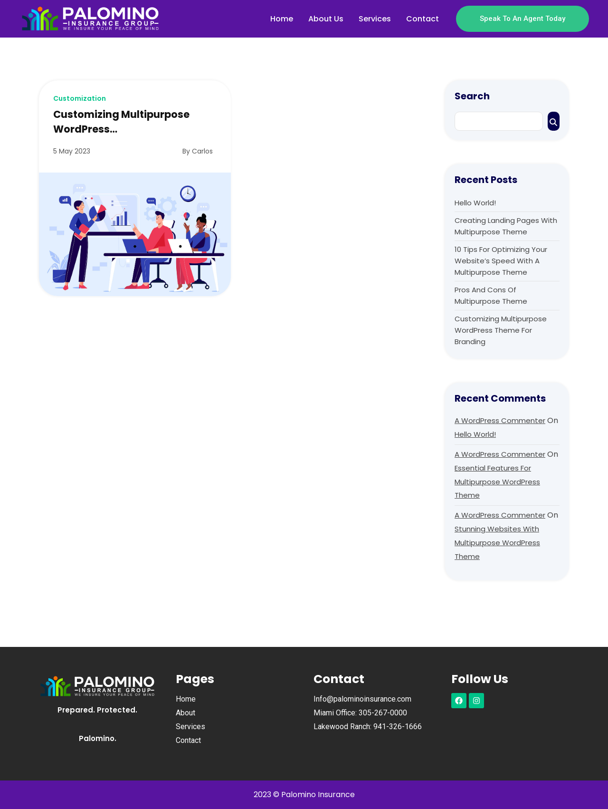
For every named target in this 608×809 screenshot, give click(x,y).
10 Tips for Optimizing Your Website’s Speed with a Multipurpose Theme (501, 260)
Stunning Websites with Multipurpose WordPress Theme (497, 542)
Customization (79, 98)
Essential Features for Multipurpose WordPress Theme (497, 482)
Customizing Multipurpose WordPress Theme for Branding (501, 330)
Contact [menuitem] (422, 18)
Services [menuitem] (375, 18)
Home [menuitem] (281, 18)
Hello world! (475, 203)
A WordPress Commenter (500, 420)
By (197, 151)
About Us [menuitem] (325, 18)
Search (472, 96)
